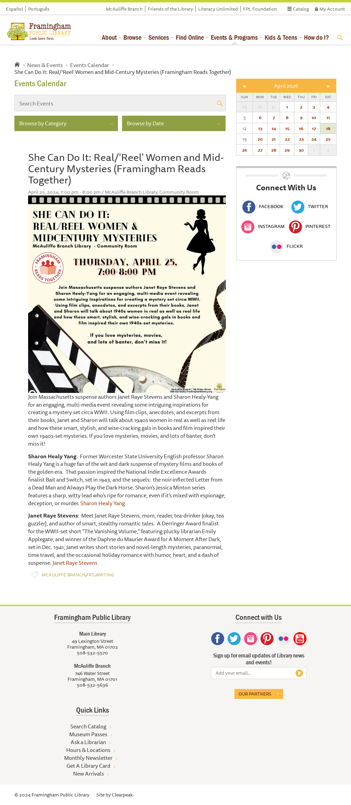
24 (313, 139)
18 (328, 128)
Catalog (301, 9)
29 (287, 149)
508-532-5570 (92, 652)
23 (301, 139)
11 (328, 117)
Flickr (286, 246)
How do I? (316, 37)
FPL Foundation (260, 9)
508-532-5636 (92, 685)
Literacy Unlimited (218, 9)
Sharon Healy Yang (102, 503)
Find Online (190, 37)
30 (301, 149)
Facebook (262, 206)
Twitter (309, 206)
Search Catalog (88, 726)
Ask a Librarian (88, 742)
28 (273, 149)
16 (301, 128)
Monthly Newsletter (88, 758)
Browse (132, 37)
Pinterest (309, 226)
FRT (90, 574)
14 (273, 128)
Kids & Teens (281, 37)
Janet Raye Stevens (74, 562)
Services (158, 37)
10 (314, 117)
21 (273, 139)
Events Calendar (89, 65)
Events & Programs (234, 37)
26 (244, 149)
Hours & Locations (88, 750)
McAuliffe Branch (124, 9)
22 (287, 139)
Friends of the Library (170, 9)
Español (14, 9)
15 (287, 128)
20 (260, 139)
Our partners (255, 693)
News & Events (45, 65)
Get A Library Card (88, 766)
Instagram (263, 226)
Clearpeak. (123, 794)
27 (260, 149)
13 (260, 128)
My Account (332, 9)
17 (314, 128)
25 (328, 139)
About (109, 37)
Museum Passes (88, 734)
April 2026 (286, 86)
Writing (104, 574)
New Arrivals (88, 773)
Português (38, 9)
